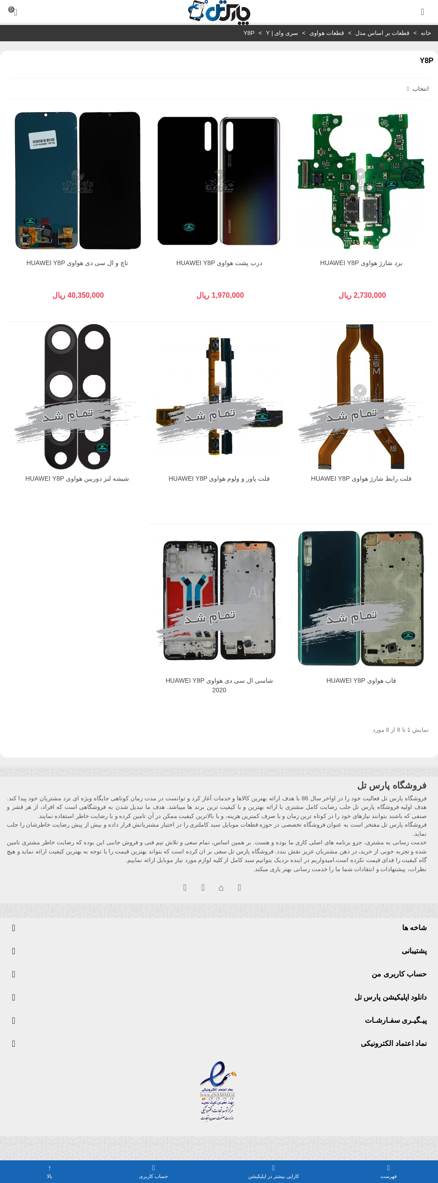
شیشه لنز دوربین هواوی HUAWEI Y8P (77, 478)
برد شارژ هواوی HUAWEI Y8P (361, 262)
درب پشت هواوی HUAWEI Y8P (219, 262)
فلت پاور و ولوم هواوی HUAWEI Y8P (219, 478)
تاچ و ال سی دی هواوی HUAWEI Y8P (77, 262)
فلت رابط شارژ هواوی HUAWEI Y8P (361, 478)
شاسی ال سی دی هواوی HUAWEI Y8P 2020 (219, 685)
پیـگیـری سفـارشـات (396, 1020)
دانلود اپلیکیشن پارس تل (390, 997)
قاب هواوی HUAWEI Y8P (361, 680)
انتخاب (417, 88)
